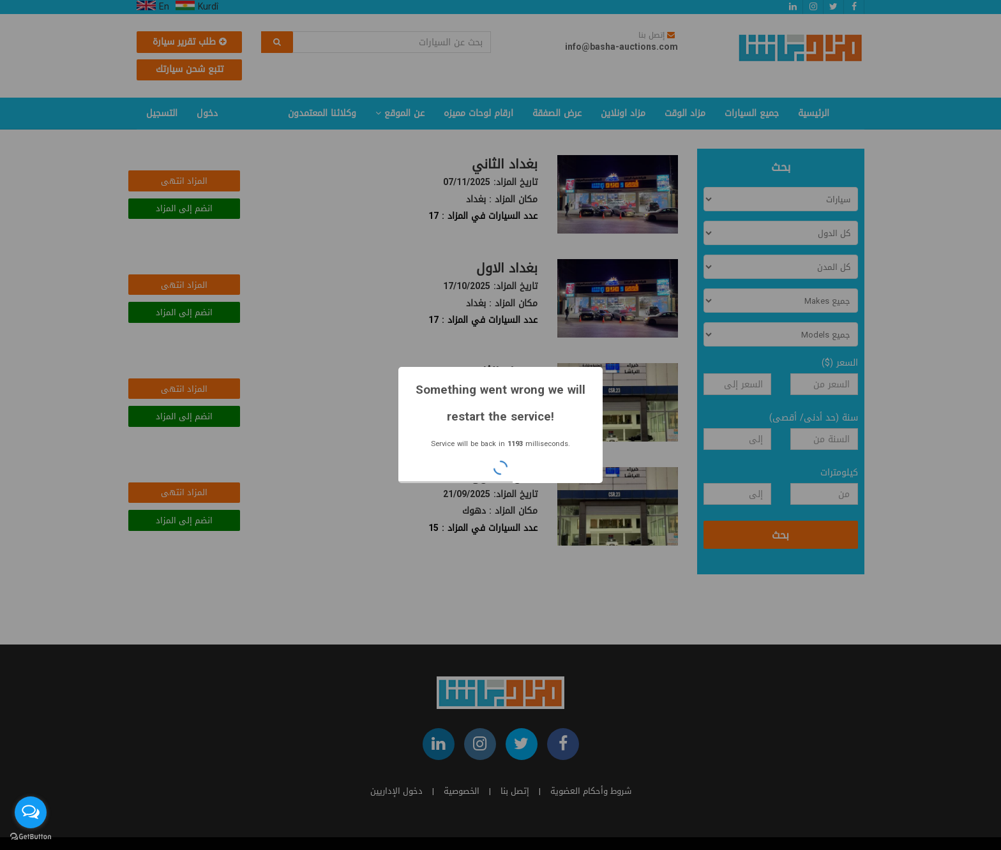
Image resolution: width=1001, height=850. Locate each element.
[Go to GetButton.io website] (30, 837)
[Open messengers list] (31, 812)
